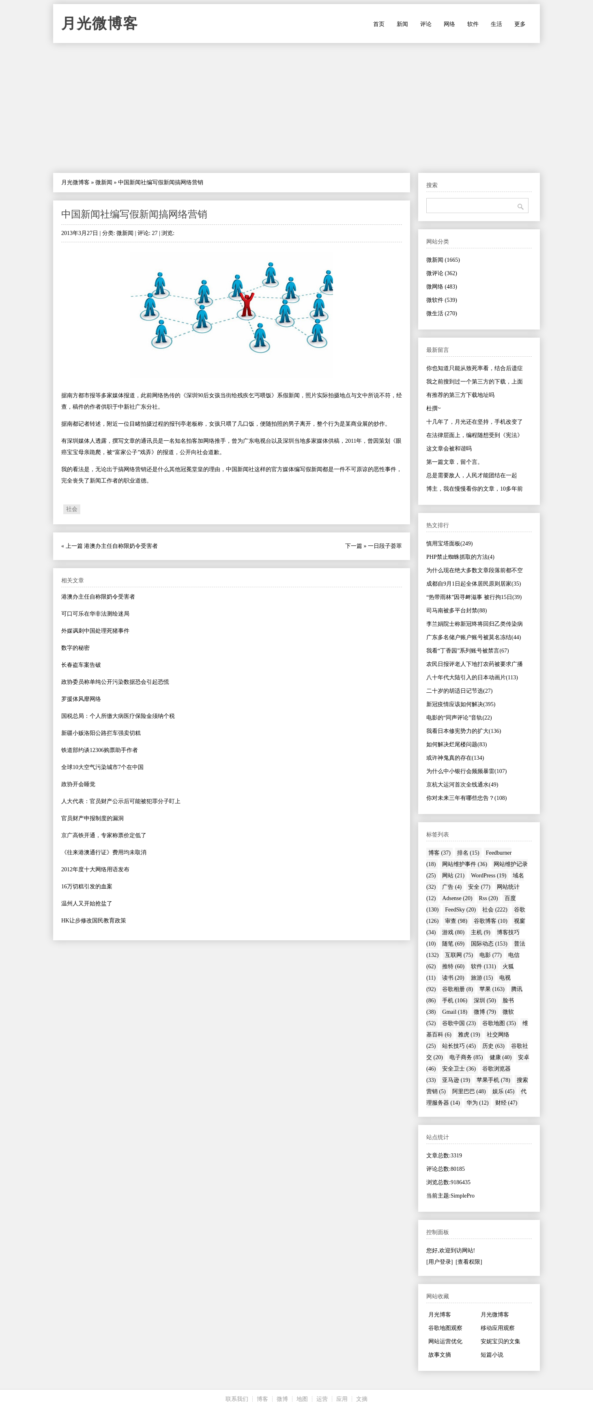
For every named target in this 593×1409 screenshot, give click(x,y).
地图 (302, 1399)
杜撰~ (433, 408)
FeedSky (460, 910)
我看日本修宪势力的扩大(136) (463, 731)
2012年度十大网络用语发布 (95, 869)
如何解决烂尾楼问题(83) (456, 744)
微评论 (441, 273)
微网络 (441, 287)
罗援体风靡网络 (81, 699)
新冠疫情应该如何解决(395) (460, 704)
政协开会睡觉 (78, 784)
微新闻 (103, 182)
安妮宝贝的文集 (500, 1341)
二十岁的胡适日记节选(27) (459, 691)
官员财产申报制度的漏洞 (92, 818)
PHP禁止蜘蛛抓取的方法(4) (460, 557)
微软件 (441, 300)
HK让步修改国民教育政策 (93, 921)
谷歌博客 (490, 921)
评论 (426, 24)
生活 (496, 24)
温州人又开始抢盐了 (86, 904)
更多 (520, 24)
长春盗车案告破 (81, 665)
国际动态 (489, 944)
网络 (449, 24)
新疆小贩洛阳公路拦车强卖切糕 (101, 733)
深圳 (485, 1001)
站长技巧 (459, 1046)
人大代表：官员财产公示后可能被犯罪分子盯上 (120, 801)
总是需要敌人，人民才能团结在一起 (471, 475)
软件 (473, 24)
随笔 (453, 944)
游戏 (453, 932)
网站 (453, 876)
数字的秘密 (75, 648)
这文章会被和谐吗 (449, 449)
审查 (456, 921)
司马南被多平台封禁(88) (456, 611)
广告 (452, 887)
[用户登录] (439, 1262)
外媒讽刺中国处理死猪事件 (95, 631)
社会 (71, 509)
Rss (488, 898)
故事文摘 (439, 1355)
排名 (468, 853)
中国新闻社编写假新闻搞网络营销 (134, 214)
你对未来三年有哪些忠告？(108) (466, 798)
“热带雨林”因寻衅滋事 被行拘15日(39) (474, 597)
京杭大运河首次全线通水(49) (462, 785)
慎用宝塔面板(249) (449, 544)
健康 (501, 1057)
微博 (485, 1012)
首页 (379, 24)
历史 (493, 1046)
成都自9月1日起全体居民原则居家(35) (473, 584)
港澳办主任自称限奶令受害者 (121, 546)
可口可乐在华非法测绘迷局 (95, 614)
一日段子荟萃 (385, 546)
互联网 (459, 955)
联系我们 (237, 1399)
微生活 (441, 313)
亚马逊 (456, 1080)
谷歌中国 (459, 1023)
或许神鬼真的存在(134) (455, 758)
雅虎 (469, 1035)
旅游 (482, 978)
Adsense (457, 898)
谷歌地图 (499, 1023)
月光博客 (439, 1315)
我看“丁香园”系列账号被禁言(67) (467, 651)
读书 (453, 978)
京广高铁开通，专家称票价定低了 (103, 835)
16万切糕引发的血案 (86, 886)
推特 (453, 966)
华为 (477, 1103)
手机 (454, 1001)
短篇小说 (492, 1355)
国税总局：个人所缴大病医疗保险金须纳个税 (118, 716)
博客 (439, 853)
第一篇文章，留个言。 (454, 462)
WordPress (488, 876)
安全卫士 (459, 1069)
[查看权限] (468, 1262)
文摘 (361, 1399)
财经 (506, 1103)
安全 (479, 887)
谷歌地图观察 (445, 1328)
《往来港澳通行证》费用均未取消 (103, 852)
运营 (322, 1399)
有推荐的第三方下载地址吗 (460, 395)
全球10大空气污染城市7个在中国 (102, 767)
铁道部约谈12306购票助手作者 (99, 750)
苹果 (492, 989)
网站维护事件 (464, 864)
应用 (342, 1399)
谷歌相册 (457, 989)
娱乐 (503, 1091)
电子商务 (466, 1057)
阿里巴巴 (469, 1091)
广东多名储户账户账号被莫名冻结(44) (473, 637)
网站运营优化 (445, 1341)
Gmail (454, 1012)
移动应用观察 (498, 1328)
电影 (490, 955)
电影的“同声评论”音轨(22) (459, 718)
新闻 (402, 24)
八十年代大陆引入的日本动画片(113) (472, 677)
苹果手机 (493, 1080)
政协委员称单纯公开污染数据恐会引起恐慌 (115, 682)
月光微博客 (99, 23)
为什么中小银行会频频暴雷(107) (466, 771)
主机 (480, 932)
